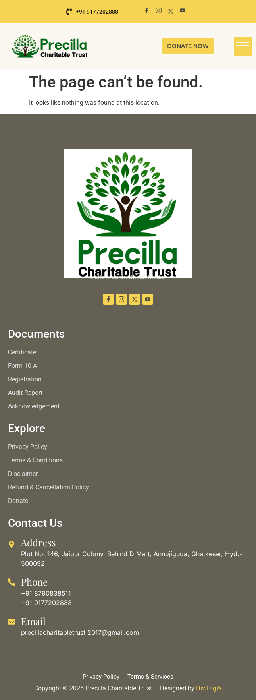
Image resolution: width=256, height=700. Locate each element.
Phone (34, 581)
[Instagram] (159, 10)
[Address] (11, 544)
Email (33, 621)
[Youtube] (182, 10)
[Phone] (11, 582)
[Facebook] (147, 10)
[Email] (11, 621)
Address (38, 542)
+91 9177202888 (92, 11)
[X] (170, 10)
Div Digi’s (209, 688)
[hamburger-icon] (243, 46)
